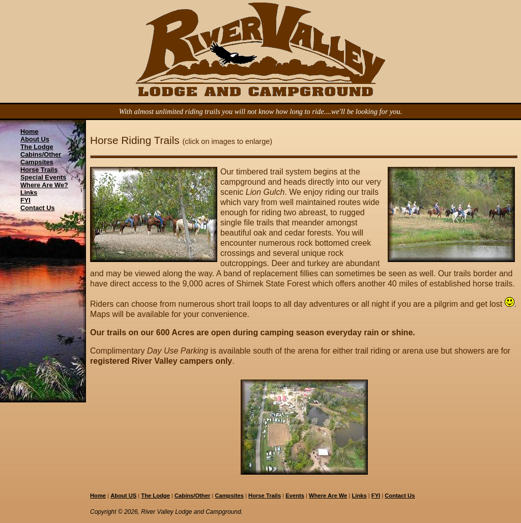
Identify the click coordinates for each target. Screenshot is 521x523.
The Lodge (36, 147)
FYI (25, 200)
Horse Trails (38, 169)
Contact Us (37, 208)
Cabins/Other (40, 154)
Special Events (43, 177)
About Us (34, 139)
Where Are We (328, 495)
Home (29, 131)
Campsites (36, 162)
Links (28, 192)
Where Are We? (44, 185)
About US (123, 495)
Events (294, 495)
